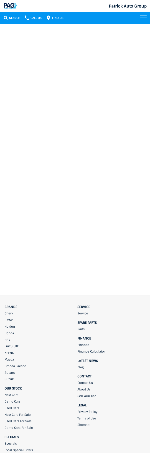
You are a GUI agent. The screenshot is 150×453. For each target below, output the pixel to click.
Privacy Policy (87, 412)
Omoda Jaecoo (15, 366)
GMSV (9, 320)
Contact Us (85, 383)
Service (82, 313)
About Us (83, 389)
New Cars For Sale (18, 415)
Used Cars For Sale (18, 421)
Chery (9, 313)
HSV (7, 340)
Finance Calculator (91, 351)
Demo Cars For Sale (19, 428)
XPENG (9, 353)
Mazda (9, 359)
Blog (80, 367)
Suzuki (10, 379)
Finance (83, 345)
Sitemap (83, 425)
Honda (9, 333)
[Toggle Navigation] (143, 18)
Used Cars (12, 408)
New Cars (11, 395)
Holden (10, 327)
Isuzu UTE (12, 346)
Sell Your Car (86, 396)
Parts (81, 329)
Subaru (10, 373)
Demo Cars (12, 401)
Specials (11, 443)
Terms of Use (86, 418)
